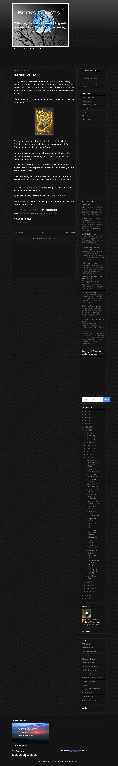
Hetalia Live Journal (89, 670)
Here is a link (20, 201)
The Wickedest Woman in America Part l (91, 219)
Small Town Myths (88, 693)
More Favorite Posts (89, 97)
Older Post (70, 233)
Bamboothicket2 (87, 648)
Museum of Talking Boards (92, 470)
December (90, 436)
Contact (42, 49)
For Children (86, 108)
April (88, 582)
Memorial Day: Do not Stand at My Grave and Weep (92, 463)
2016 (87, 424)
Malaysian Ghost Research (91, 678)
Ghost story (34, 213)
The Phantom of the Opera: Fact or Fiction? (91, 249)
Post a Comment (22, 222)
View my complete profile (91, 625)
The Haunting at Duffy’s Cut (91, 519)
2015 (87, 427)
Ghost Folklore (87, 120)
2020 (87, 414)
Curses (84, 112)
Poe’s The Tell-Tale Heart (91, 480)
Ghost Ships (86, 116)
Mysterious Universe (89, 681)
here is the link (58, 195)
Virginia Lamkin (90, 620)
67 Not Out (86, 644)
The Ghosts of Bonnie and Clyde (91, 525)
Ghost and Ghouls (88, 659)
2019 (87, 418)
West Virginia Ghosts (89, 700)
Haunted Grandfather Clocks (92, 292)
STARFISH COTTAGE (90, 696)
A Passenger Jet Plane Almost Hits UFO (92, 571)
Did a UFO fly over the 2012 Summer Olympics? (92, 563)
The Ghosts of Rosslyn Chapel (93, 333)
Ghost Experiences (89, 663)
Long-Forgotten (87, 674)
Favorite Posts (29, 49)
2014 (87, 430)
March (88, 585)
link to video (42, 213)
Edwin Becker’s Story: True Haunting (91, 532)
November (90, 439)
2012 (87, 595)
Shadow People (91, 537)
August (89, 448)
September (90, 445)
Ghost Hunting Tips (89, 105)
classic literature (24, 213)
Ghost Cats (86, 205)
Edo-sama (85, 655)
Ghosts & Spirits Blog (89, 666)
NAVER (84, 685)
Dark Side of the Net (89, 651)
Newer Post (18, 233)
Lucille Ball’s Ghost (89, 234)
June (88, 454)
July (88, 451)
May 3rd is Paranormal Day (91, 555)
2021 (87, 411)
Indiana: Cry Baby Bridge (91, 263)
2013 (87, 433)
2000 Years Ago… (92, 550)
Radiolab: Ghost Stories (91, 507)
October (89, 442)
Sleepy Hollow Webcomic (91, 689)
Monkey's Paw (52, 213)
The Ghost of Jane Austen (92, 490)
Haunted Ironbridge (90, 541)
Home (16, 49)
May (88, 458)
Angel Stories (87, 101)
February (89, 588)
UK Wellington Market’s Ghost (92, 475)
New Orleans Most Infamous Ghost (92, 502)
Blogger (76, 761)
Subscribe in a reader (89, 78)
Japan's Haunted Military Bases (92, 485)
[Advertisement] (53, 59)
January (89, 591)
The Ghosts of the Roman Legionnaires (92, 496)
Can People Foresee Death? (92, 546)
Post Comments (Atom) (48, 238)
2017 (87, 421)
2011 (87, 598)
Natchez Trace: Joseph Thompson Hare (92, 513)
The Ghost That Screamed (91, 306)
